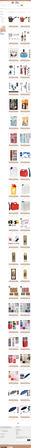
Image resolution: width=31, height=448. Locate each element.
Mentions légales (18, 429)
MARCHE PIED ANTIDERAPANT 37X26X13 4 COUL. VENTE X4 (25, 229)
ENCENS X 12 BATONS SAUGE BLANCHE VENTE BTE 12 (13, 127)
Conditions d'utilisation (18, 430)
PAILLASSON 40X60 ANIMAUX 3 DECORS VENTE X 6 (13, 297)
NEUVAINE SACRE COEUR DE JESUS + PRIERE (25, 263)
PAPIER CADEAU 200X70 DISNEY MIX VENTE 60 (25, 314)
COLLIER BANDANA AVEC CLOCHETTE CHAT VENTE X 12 (25, 93)
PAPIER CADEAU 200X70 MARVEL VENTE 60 (13, 348)
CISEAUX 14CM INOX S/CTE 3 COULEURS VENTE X (13, 76)
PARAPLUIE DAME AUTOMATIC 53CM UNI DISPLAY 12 (13, 416)
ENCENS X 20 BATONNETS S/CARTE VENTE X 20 (25, 144)
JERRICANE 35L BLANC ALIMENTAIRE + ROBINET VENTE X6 (25, 212)
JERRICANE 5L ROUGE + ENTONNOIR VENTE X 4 (25, 178)
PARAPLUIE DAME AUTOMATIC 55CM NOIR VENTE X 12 (25, 416)
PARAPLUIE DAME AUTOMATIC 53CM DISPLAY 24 (25, 382)
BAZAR (1, 11)
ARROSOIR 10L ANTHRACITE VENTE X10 (13, 25)
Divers (2, 20)
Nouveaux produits (2, 436)
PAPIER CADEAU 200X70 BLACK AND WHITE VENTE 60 (13, 314)
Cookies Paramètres (3, 447)
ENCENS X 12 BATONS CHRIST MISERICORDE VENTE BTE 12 (25, 110)
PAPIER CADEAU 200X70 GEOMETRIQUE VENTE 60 (25, 331)
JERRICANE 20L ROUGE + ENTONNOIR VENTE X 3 (13, 212)
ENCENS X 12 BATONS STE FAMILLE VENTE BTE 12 (25, 127)
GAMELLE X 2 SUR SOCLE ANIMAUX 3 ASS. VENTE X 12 (25, 161)
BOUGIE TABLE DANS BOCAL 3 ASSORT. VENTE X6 (25, 42)
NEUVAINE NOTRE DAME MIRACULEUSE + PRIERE (13, 263)
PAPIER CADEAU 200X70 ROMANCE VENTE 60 (13, 382)
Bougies (2, 19)
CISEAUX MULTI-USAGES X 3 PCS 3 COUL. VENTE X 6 (13, 93)
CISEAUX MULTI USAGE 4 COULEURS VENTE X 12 (25, 76)
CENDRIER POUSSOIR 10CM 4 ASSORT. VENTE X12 (25, 59)
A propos (17, 431)
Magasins (17, 432)
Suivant (20, 423)
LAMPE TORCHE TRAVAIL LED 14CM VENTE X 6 (13, 229)
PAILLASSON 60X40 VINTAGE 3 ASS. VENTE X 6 (25, 297)
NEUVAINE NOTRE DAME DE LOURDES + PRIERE (25, 246)
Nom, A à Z (26, 12)
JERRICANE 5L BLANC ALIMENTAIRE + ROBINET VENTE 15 (13, 178)
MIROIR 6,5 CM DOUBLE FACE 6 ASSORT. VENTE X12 (13, 246)
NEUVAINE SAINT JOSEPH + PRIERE (13, 280)
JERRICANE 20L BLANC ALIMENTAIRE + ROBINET (25, 195)
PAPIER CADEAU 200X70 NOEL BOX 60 (13, 365)
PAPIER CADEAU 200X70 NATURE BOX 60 (25, 348)
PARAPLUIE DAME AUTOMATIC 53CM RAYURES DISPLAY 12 (25, 399)
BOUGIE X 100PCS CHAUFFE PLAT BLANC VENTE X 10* (13, 59)
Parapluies (2, 21)
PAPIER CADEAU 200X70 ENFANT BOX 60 (13, 331)
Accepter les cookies (10, 447)
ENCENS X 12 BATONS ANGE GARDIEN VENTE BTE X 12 (13, 110)
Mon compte (1, 437)
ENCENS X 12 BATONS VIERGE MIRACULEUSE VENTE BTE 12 (13, 144)
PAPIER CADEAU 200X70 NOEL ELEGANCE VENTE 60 (25, 365)
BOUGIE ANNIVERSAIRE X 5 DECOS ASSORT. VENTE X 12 (13, 42)
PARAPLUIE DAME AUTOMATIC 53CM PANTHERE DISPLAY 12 (13, 399)
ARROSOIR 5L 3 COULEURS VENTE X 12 (25, 25)
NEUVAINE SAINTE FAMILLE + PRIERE (25, 280)
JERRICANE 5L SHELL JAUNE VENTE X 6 (13, 195)
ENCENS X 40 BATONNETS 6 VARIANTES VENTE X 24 (13, 161)
